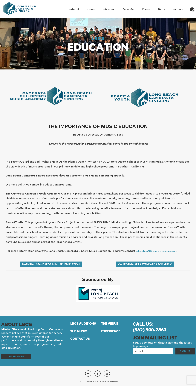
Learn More (17, 356)
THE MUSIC (79, 337)
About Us (128, 9)
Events (91, 9)
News (161, 9)
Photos (146, 9)
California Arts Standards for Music (145, 264)
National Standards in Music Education (51, 264)
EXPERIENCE (111, 337)
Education (109, 9)
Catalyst (73, 9)
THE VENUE (110, 324)
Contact (177, 9)
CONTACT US (81, 345)
